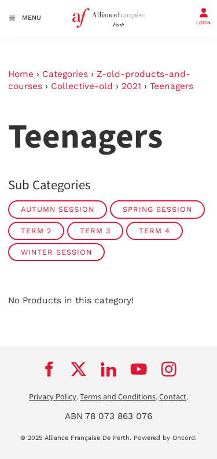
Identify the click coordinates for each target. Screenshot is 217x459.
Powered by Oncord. (165, 438)
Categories (65, 74)
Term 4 (154, 230)
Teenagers (171, 86)
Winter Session (56, 252)
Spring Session (157, 209)
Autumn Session (57, 209)
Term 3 (95, 230)
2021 (131, 86)
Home (21, 74)
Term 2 (36, 230)
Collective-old (82, 86)
